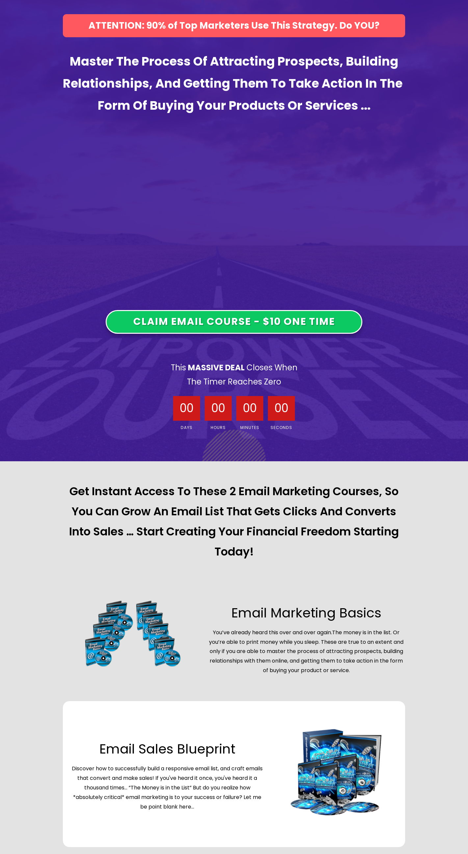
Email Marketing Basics (306, 613)
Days (187, 427)
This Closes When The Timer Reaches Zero (234, 374)
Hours (218, 427)
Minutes (249, 427)
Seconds (281, 427)
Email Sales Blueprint (167, 749)
